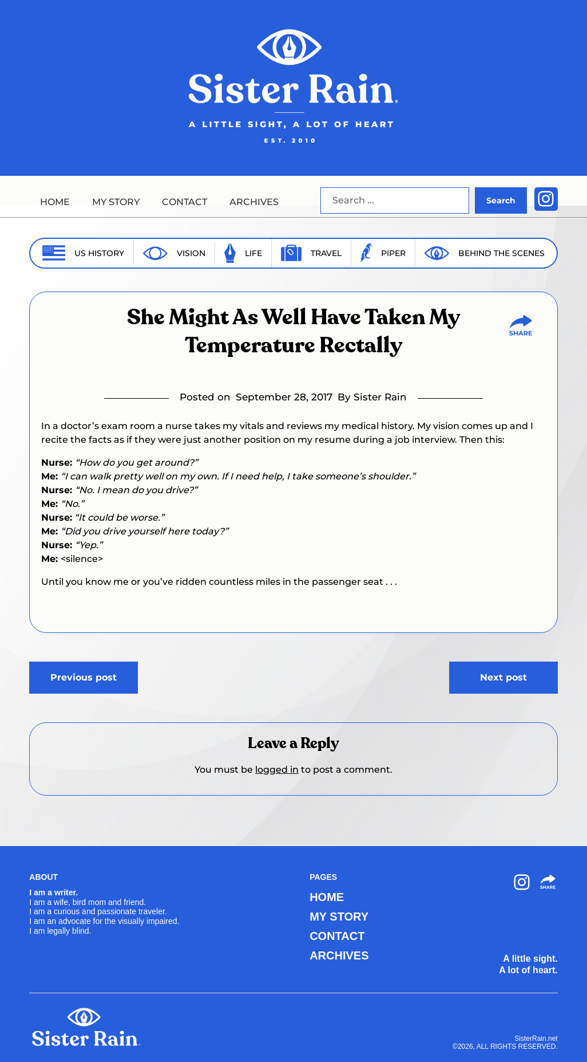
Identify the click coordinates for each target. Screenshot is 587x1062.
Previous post (83, 677)
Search (500, 200)
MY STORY (116, 201)
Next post (503, 677)
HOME (55, 201)
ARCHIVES (254, 201)
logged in (277, 769)
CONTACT (184, 201)
